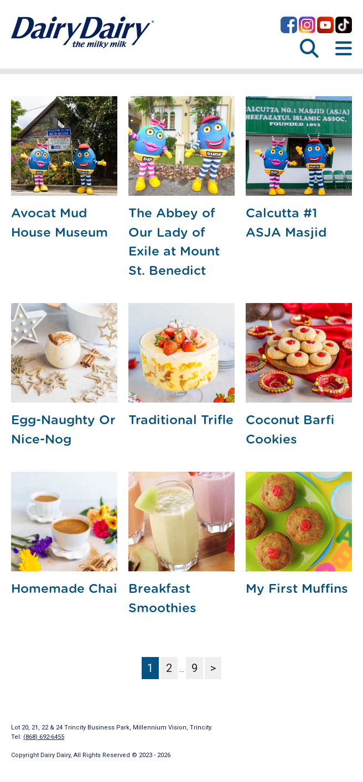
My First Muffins (297, 589)
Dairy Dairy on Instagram (307, 25)
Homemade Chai (64, 589)
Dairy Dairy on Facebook (289, 25)
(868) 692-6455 (43, 737)
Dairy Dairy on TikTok (343, 25)
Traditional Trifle (181, 420)
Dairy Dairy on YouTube (325, 25)
